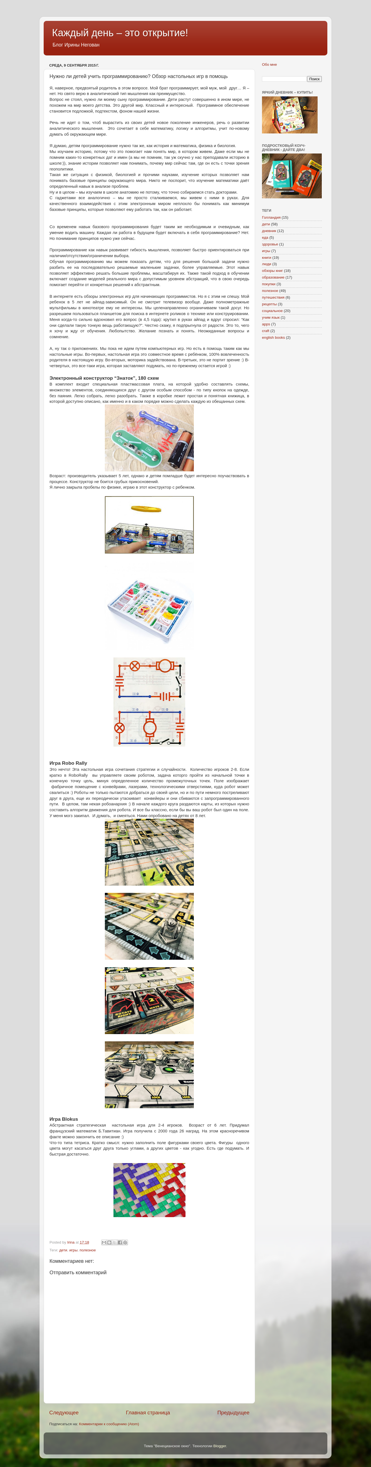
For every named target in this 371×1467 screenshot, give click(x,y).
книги (266, 257)
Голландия (271, 217)
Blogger (219, 1446)
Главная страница (148, 1412)
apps (266, 324)
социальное (272, 311)
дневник (269, 231)
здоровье (270, 244)
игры (73, 1250)
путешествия (273, 297)
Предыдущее (233, 1412)
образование (273, 277)
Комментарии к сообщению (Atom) (109, 1424)
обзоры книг (272, 271)
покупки (268, 284)
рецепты (269, 304)
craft (265, 331)
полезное (88, 1250)
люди (266, 264)
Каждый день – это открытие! (120, 32)
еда (265, 237)
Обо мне (269, 64)
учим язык (271, 317)
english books (273, 337)
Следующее (64, 1412)
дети (63, 1250)
